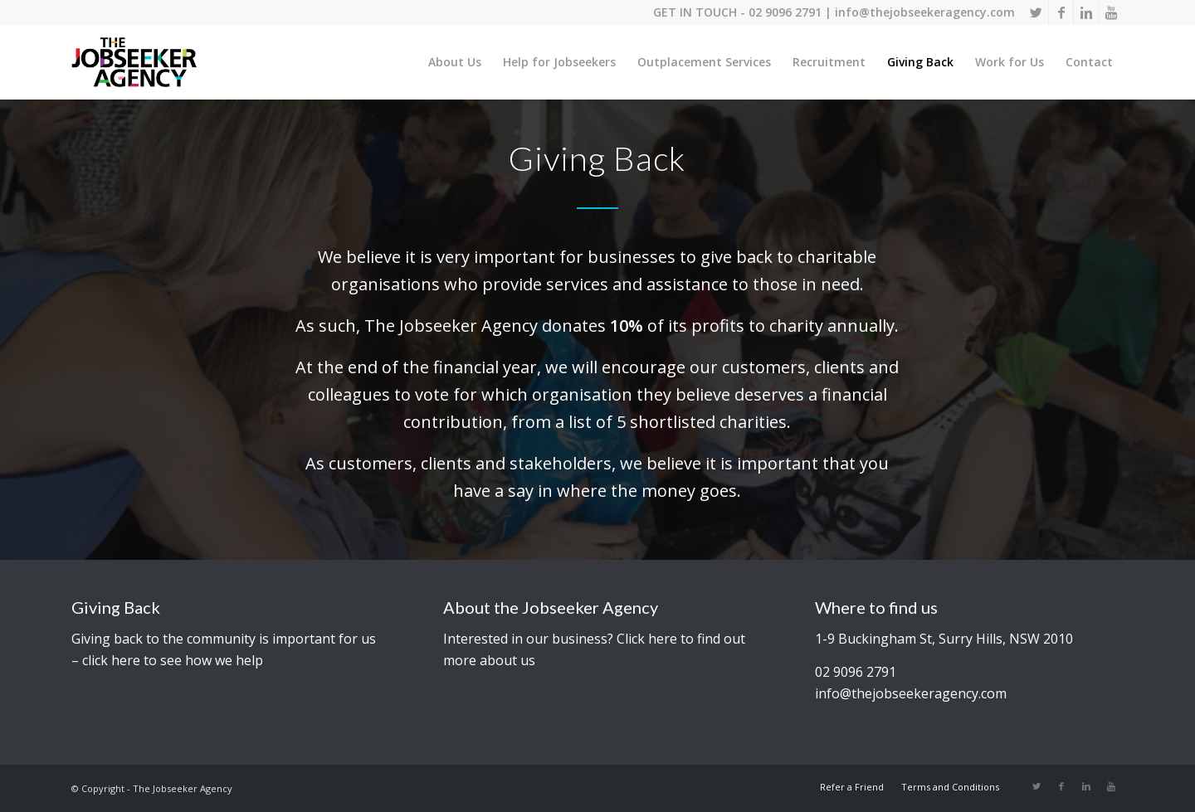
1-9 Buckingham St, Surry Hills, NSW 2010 (944, 639)
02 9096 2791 (785, 12)
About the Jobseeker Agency (550, 607)
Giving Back (115, 607)
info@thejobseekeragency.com (925, 12)
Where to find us (876, 607)
